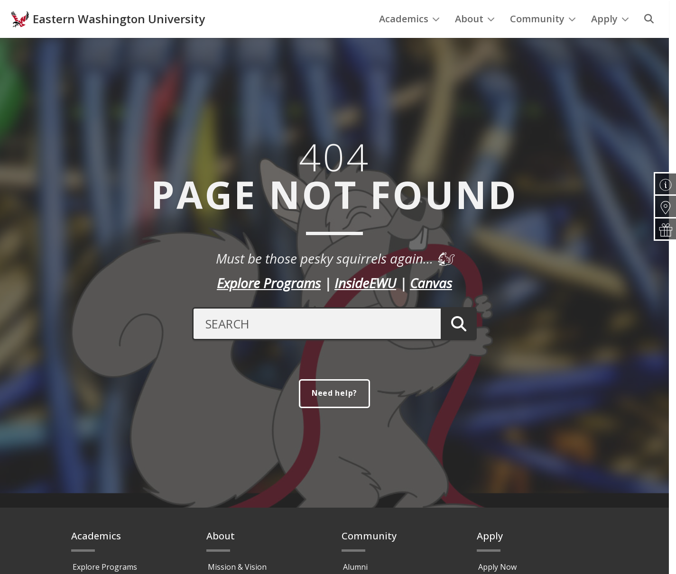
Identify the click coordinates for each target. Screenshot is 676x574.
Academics (409, 38)
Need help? (334, 413)
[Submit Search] (458, 343)
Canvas (431, 302)
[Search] (648, 38)
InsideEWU (365, 302)
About (475, 38)
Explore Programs (269, 302)
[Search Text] (316, 343)
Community (543, 38)
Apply (610, 38)
